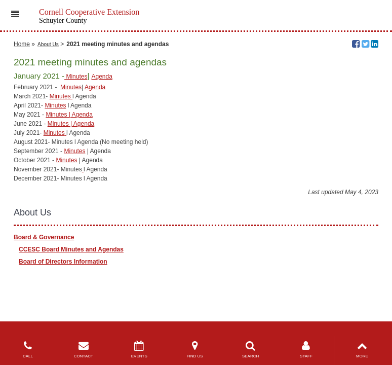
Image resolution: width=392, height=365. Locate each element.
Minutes (75, 76)
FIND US (195, 349)
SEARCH (250, 349)
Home (22, 44)
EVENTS (139, 349)
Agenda (102, 76)
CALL (28, 349)
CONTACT (83, 349)
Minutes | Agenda (69, 114)
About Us (48, 44)
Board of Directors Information (63, 261)
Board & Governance (44, 237)
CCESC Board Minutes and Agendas (71, 249)
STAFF (306, 349)
